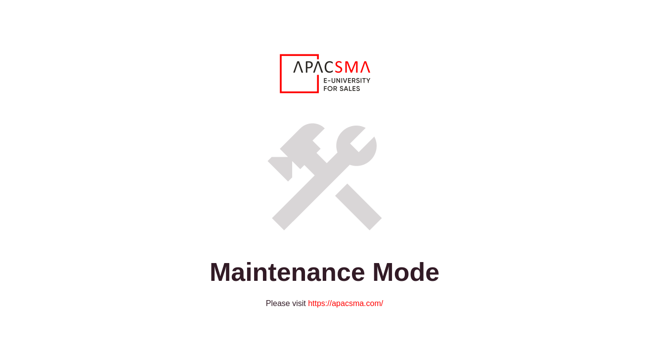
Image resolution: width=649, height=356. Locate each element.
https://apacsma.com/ (345, 303)
